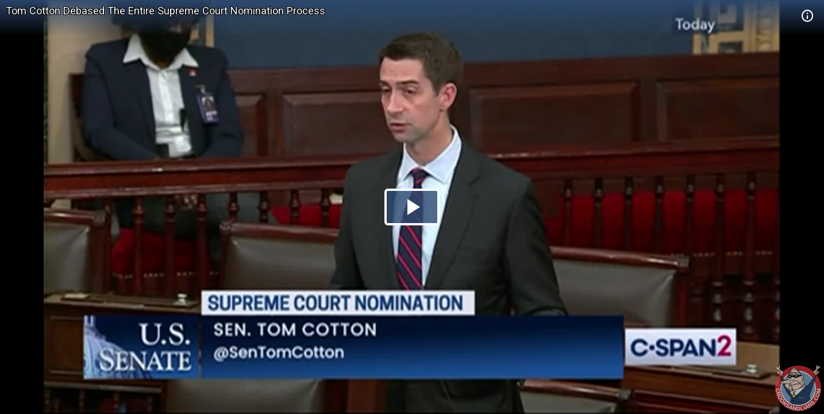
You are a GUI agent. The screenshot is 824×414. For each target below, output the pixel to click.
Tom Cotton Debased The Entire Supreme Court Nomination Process (165, 11)
